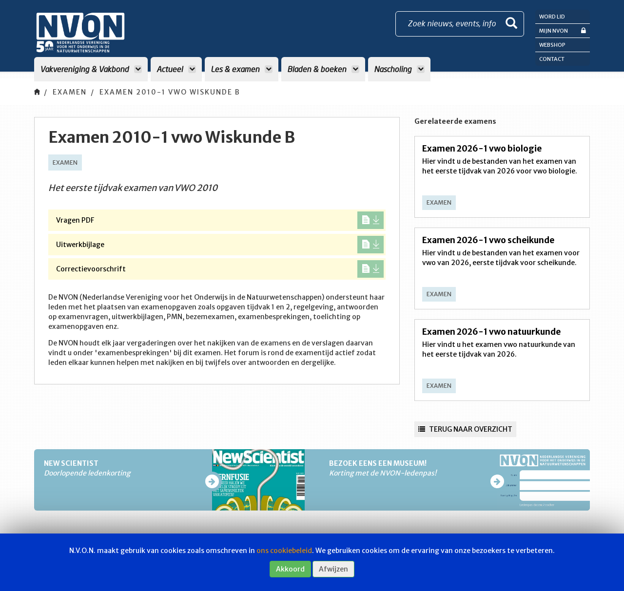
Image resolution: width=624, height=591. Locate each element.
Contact (552, 59)
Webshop (552, 44)
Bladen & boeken (323, 69)
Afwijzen (333, 569)
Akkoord (290, 569)
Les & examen (242, 69)
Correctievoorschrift (220, 269)
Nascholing (399, 69)
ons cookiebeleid (284, 550)
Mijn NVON (562, 30)
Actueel (176, 69)
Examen (70, 92)
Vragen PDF (220, 220)
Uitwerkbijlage (220, 244)
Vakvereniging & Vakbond (91, 69)
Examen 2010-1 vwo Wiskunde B (169, 92)
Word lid (552, 16)
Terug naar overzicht (465, 429)
